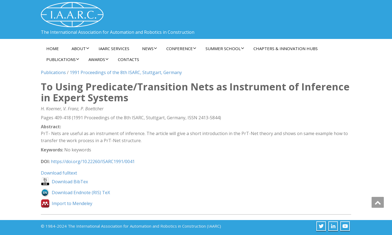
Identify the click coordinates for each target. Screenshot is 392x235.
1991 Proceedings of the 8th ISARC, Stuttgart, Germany (126, 72)
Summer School (225, 48)
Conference (181, 48)
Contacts (128, 59)
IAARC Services (114, 48)
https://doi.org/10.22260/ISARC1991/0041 (93, 161)
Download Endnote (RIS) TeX (81, 193)
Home (52, 48)
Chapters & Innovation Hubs (285, 48)
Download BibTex (70, 182)
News (149, 48)
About (80, 48)
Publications (62, 59)
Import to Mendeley (72, 203)
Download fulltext (59, 173)
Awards (98, 59)
